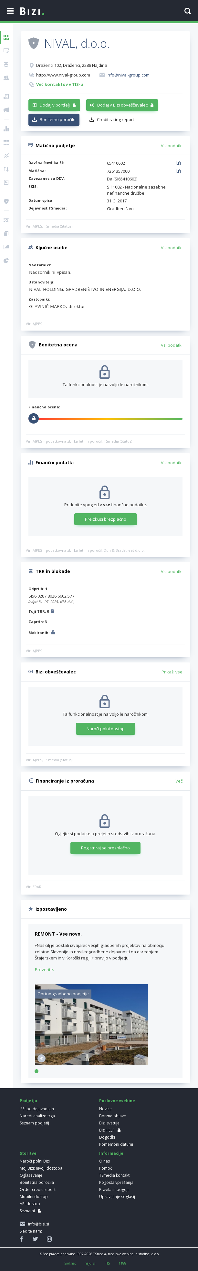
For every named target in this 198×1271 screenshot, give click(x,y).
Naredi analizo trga (37, 1116)
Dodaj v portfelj (55, 105)
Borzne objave (112, 1116)
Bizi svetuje (109, 1123)
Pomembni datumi (116, 1144)
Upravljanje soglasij (117, 1196)
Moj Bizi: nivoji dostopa (41, 1168)
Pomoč (105, 1168)
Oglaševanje (31, 1175)
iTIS (107, 1263)
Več (178, 781)
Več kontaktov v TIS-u (59, 84)
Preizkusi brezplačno (105, 519)
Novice (105, 1109)
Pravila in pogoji (114, 1189)
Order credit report (38, 1189)
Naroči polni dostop (106, 729)
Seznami (27, 1211)
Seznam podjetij (34, 1123)
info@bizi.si (37, 1224)
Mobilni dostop (34, 1196)
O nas (104, 1161)
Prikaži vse (172, 672)
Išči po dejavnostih (37, 1109)
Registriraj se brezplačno (105, 848)
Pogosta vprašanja (116, 1182)
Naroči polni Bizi (35, 1161)
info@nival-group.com (128, 75)
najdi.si (90, 1263)
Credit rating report (115, 119)
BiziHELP (107, 1130)
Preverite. (44, 969)
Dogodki (107, 1137)
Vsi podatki (171, 146)
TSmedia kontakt (114, 1175)
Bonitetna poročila (37, 1182)
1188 (122, 1263)
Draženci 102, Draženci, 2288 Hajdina (71, 65)
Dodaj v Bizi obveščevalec (122, 105)
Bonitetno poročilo (58, 119)
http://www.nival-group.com (63, 75)
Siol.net (70, 1263)
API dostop (30, 1203)
